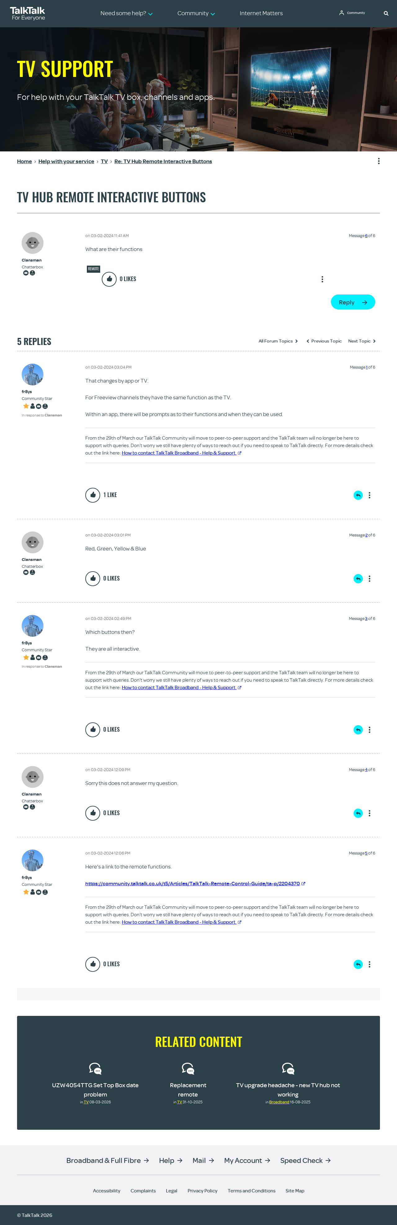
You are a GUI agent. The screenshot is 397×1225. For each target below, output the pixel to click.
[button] (386, 13)
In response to (42, 415)
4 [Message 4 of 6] (366, 769)
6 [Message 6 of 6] (366, 235)
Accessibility (106, 1190)
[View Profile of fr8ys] (42, 391)
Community (358, 13)
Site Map (295, 1190)
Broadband (279, 1101)
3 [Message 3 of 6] (366, 618)
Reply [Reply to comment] (358, 495)
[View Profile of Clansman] (32, 260)
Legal (171, 1190)
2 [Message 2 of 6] (366, 535)
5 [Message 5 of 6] (366, 853)
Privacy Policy (202, 1190)
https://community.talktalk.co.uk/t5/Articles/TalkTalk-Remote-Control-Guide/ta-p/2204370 (201, 883)
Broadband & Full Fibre (103, 1160)
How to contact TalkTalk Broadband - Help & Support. (181, 453)
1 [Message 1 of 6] (367, 367)
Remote (93, 268)
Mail (199, 1160)
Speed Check (301, 1160)
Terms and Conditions (251, 1190)
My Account (243, 1160)
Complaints (143, 1190)
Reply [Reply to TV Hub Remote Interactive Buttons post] (347, 302)
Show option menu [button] (375, 161)
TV (86, 1101)
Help (166, 1160)
